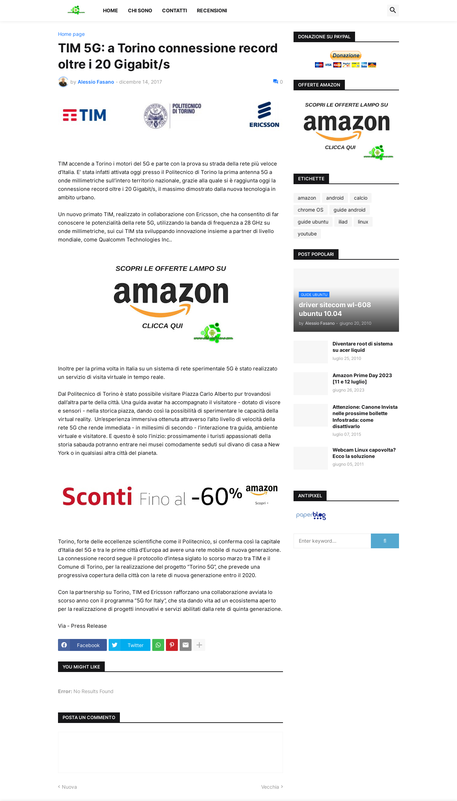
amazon (307, 198)
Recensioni (212, 10)
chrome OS (310, 210)
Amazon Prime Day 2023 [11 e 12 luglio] (362, 378)
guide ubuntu (313, 222)
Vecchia (270, 787)
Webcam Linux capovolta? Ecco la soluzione (364, 453)
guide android (350, 210)
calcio (360, 198)
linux (363, 222)
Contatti (174, 10)
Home (110, 10)
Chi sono (140, 10)
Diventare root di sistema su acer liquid (363, 347)
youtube (307, 234)
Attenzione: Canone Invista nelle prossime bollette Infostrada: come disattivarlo (365, 416)
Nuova (69, 787)
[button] (393, 11)
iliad (343, 222)
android (335, 198)
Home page (71, 34)
